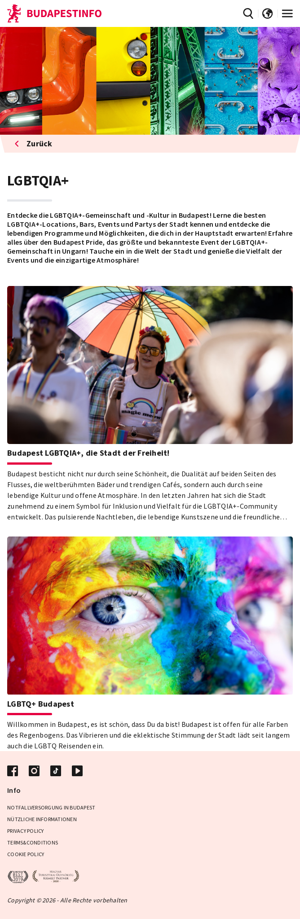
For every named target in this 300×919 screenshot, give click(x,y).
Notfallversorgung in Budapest (51, 807)
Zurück (33, 143)
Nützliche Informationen (42, 819)
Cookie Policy (25, 854)
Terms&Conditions (32, 842)
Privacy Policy (25, 830)
